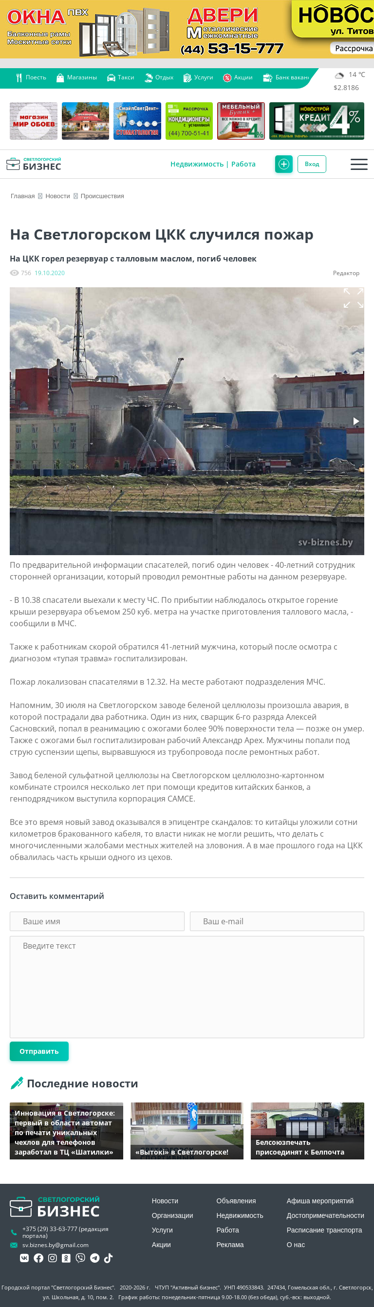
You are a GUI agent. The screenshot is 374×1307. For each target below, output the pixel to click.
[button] (353, 298)
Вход (312, 164)
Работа (243, 163)
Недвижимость (197, 163)
